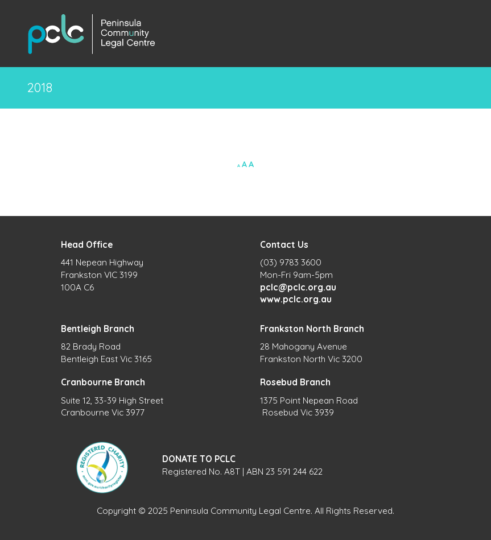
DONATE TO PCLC (199, 459)
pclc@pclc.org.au (298, 287)
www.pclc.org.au (296, 299)
